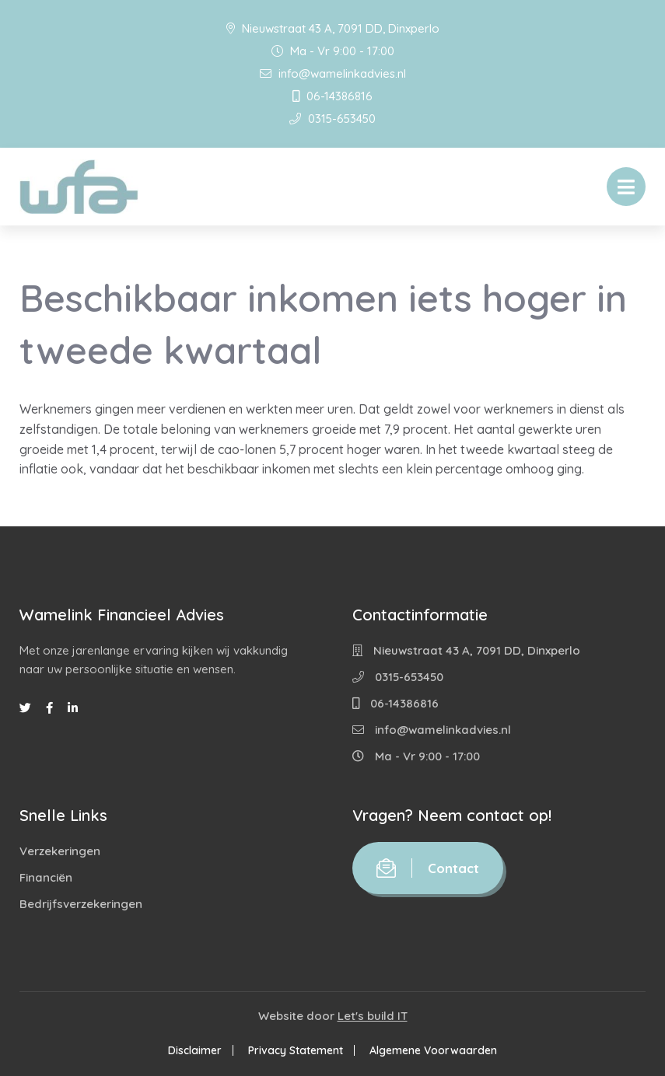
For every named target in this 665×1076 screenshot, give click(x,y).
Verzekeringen (59, 851)
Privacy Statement (295, 1050)
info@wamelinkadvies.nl (333, 73)
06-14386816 (332, 96)
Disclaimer (195, 1050)
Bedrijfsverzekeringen (80, 903)
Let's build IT (373, 1015)
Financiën (45, 877)
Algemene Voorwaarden (433, 1050)
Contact (427, 868)
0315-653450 (332, 118)
